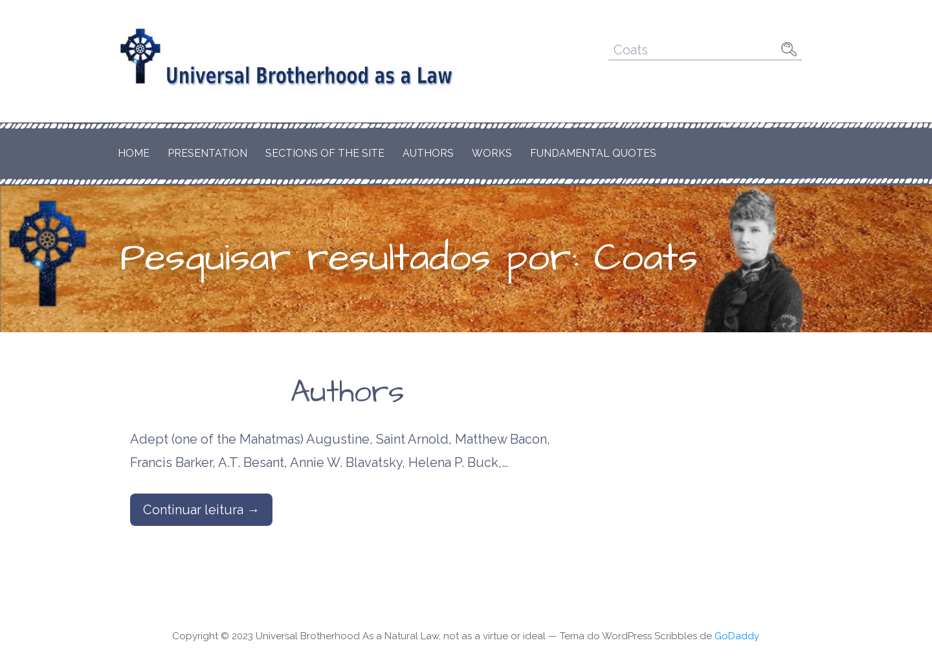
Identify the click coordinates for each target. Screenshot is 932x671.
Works (492, 153)
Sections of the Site (324, 153)
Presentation (207, 153)
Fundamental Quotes (593, 153)
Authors (428, 153)
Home (134, 153)
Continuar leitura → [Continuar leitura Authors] (201, 509)
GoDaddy (737, 636)
